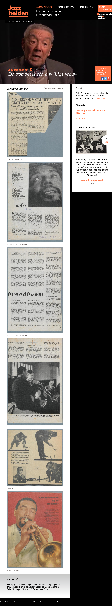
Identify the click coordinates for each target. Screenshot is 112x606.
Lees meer (100, 98)
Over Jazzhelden (39, 602)
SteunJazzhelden (105, 8)
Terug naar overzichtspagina (53, 88)
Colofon (57, 602)
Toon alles (81, 118)
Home (9, 21)
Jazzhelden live (65, 6)
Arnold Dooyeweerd (92, 180)
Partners (49, 602)
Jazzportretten (44, 6)
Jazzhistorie (86, 6)
